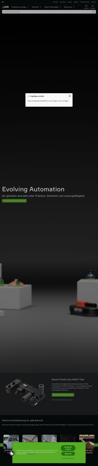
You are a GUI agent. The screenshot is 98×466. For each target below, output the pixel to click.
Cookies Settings (68, 458)
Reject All (68, 453)
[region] (49, 452)
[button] (12, 453)
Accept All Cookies (68, 448)
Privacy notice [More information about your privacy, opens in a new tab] (31, 454)
